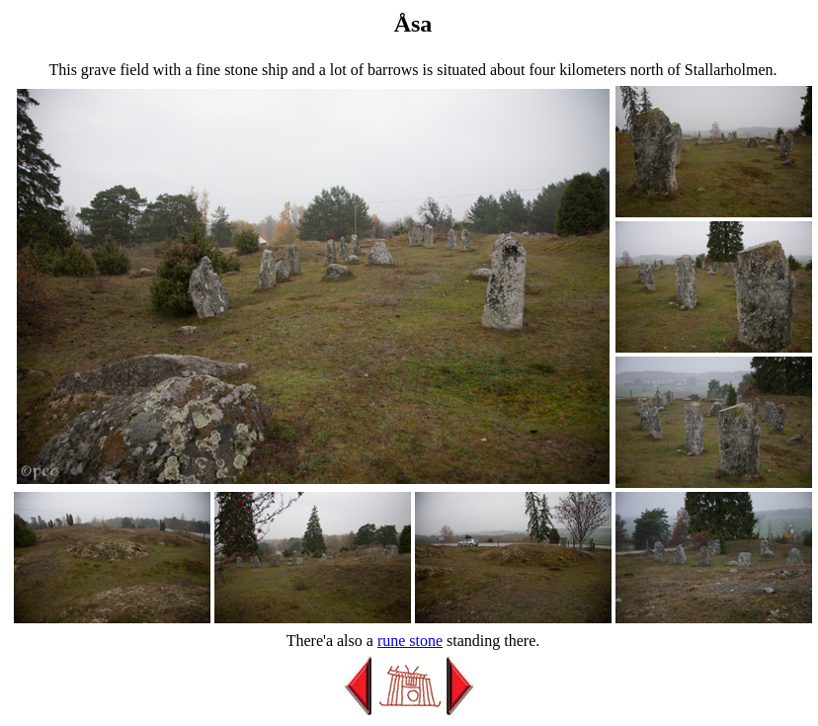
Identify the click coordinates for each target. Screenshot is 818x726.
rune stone (410, 640)
